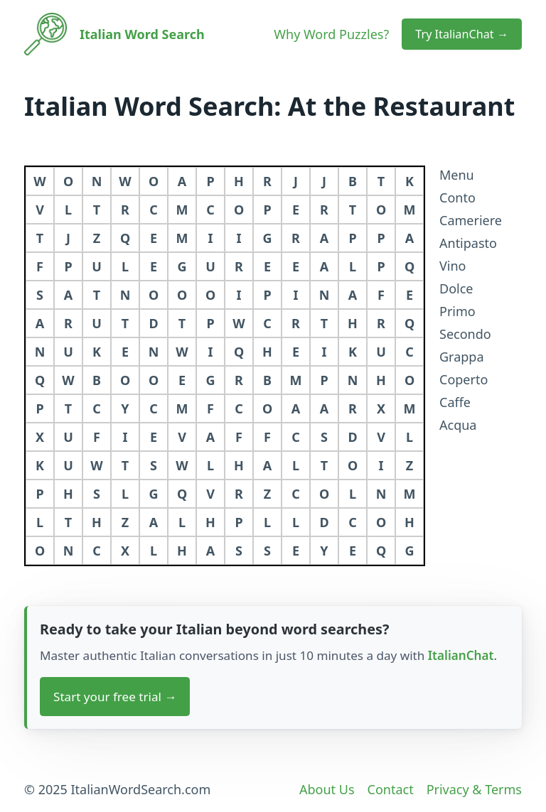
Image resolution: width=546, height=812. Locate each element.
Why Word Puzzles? (331, 34)
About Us (327, 789)
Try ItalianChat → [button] (461, 34)
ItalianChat (461, 655)
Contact (391, 789)
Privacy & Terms (474, 789)
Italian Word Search (142, 34)
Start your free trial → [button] (114, 696)
